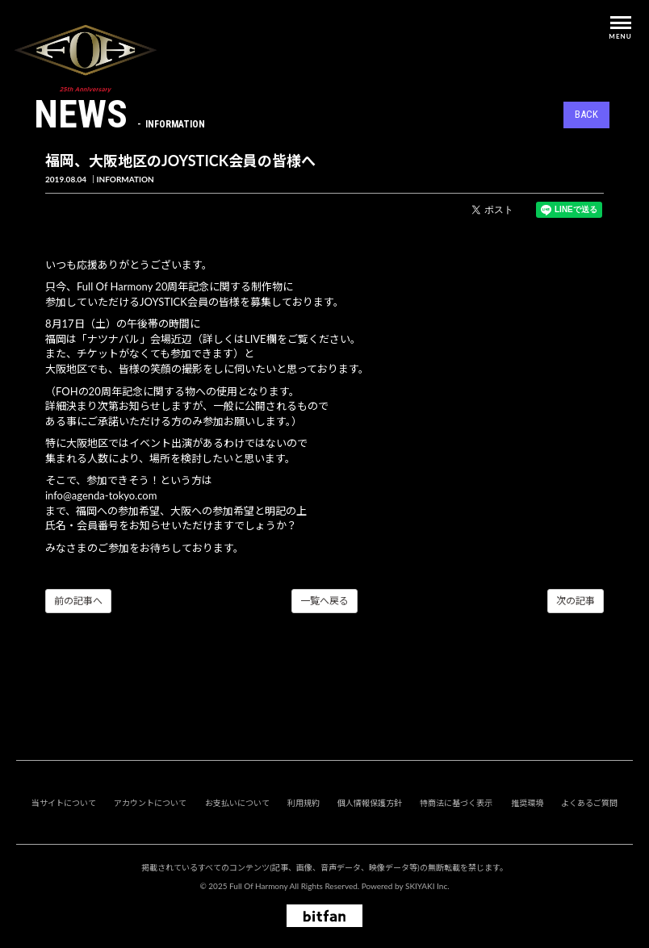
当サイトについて (63, 803)
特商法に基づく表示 (456, 803)
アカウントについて (150, 803)
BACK (586, 114)
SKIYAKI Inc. (427, 886)
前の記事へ (78, 601)
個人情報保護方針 (369, 803)
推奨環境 (527, 803)
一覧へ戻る (324, 601)
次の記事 (575, 601)
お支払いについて (237, 803)
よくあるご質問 (589, 803)
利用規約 (303, 803)
